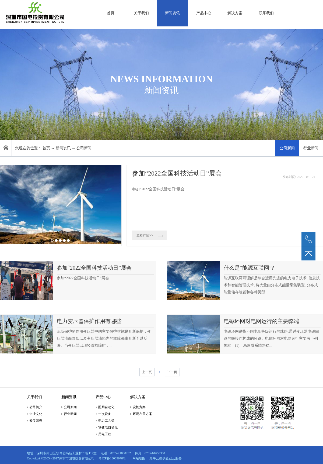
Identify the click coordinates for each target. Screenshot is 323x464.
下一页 (172, 372)
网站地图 (138, 458)
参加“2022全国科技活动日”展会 (177, 173)
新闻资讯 (63, 148)
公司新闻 (84, 148)
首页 (110, 13)
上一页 (147, 372)
